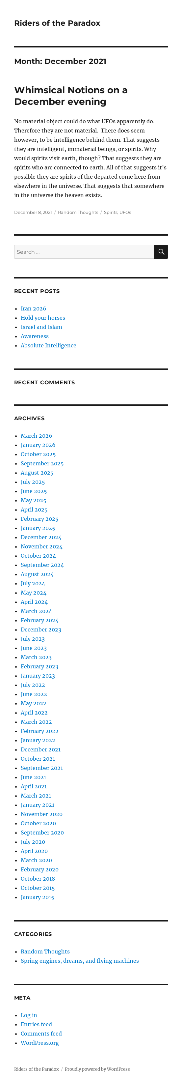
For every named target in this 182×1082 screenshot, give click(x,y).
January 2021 (37, 805)
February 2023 (39, 666)
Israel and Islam (41, 327)
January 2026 (38, 445)
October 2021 (38, 758)
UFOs (125, 212)
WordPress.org (40, 1042)
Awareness (35, 336)
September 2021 (42, 768)
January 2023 (38, 675)
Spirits (110, 212)
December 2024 (41, 537)
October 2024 (38, 555)
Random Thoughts (78, 212)
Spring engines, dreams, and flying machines (80, 960)
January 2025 (38, 528)
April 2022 (34, 712)
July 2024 (33, 583)
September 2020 (42, 832)
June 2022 (34, 694)
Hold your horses (43, 317)
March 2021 (36, 795)
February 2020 (40, 869)
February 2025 (40, 518)
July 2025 (33, 482)
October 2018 (38, 878)
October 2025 (38, 454)
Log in (29, 1015)
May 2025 (33, 500)
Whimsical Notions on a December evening (71, 95)
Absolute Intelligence (48, 345)
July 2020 (33, 841)
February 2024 (40, 620)
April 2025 (34, 509)
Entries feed (36, 1024)
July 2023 (33, 638)
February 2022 (40, 731)
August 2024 (37, 574)
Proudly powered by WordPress (97, 1069)
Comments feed (41, 1033)
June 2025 (34, 491)
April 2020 (34, 851)
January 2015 (37, 897)
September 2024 (42, 565)
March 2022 (36, 721)
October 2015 (38, 888)
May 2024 (33, 592)
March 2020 (36, 860)
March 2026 (36, 435)
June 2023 (34, 648)
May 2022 (33, 703)
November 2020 (42, 814)
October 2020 (38, 823)
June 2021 (33, 777)
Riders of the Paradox (57, 23)
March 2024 (36, 611)
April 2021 (34, 786)
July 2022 (33, 685)
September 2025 (42, 463)
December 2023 (41, 629)
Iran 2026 (33, 308)
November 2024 (42, 546)
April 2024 (34, 602)
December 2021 (41, 749)
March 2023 (36, 657)
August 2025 (37, 472)
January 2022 (38, 740)
